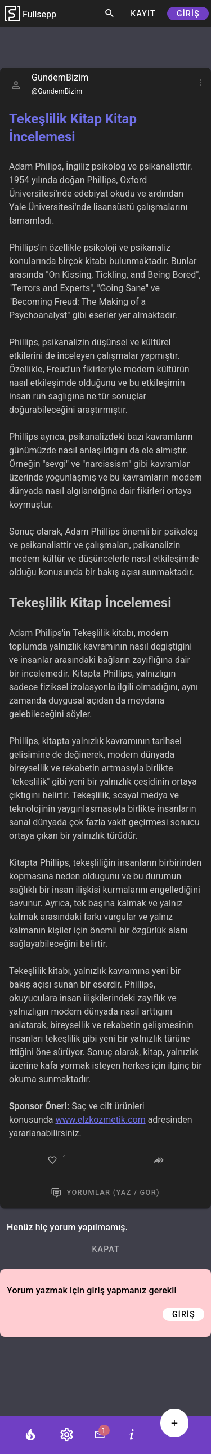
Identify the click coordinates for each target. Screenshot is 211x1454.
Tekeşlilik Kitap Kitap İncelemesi (73, 128)
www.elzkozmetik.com (101, 1119)
